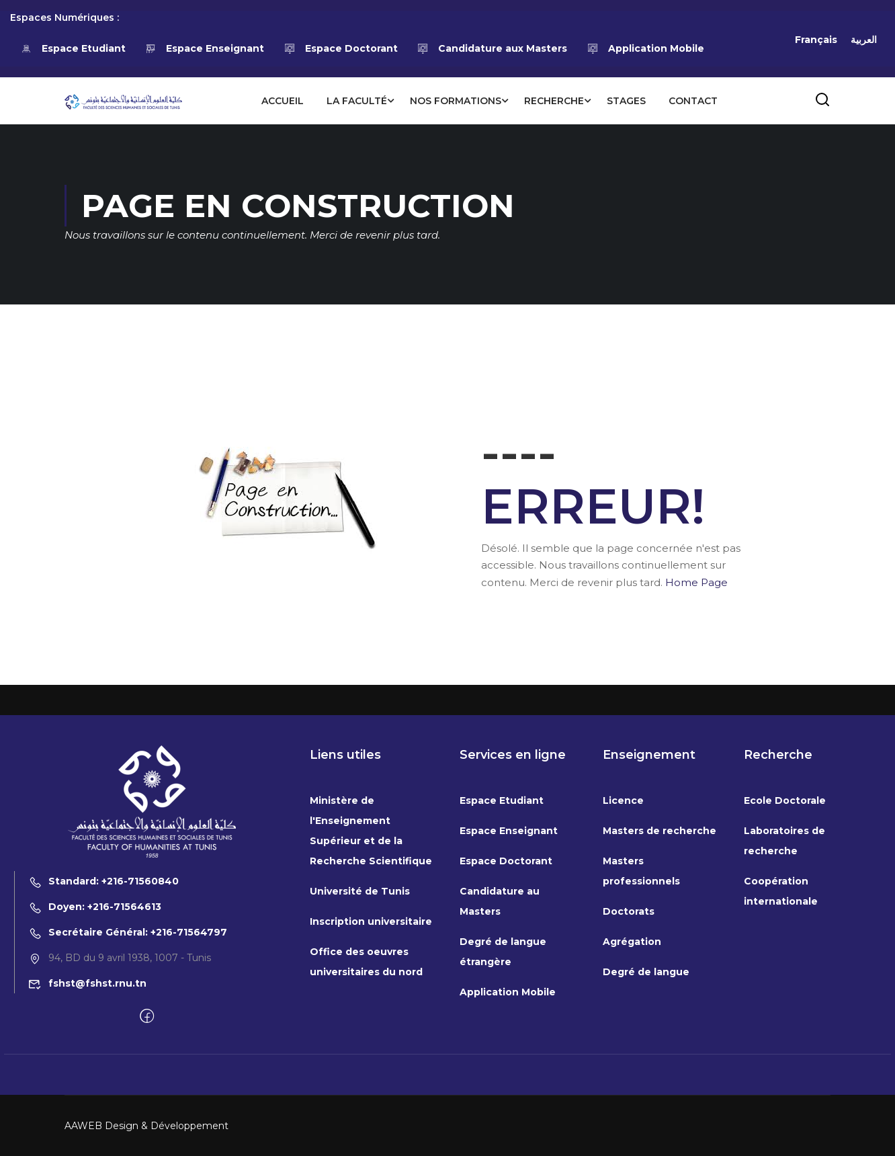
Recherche (554, 101)
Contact (693, 101)
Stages (626, 101)
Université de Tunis (360, 1015)
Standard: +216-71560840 (103, 1005)
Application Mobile (645, 48)
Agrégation (632, 1066)
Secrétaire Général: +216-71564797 (127, 1056)
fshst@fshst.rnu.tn (87, 1108)
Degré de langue (646, 1096)
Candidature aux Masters (492, 48)
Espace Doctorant (341, 48)
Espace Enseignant (205, 48)
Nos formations (455, 101)
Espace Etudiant (73, 48)
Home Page (696, 582)
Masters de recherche (659, 955)
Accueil (282, 101)
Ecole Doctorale (785, 925)
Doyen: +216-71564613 (94, 1031)
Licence (623, 925)
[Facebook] (147, 1141)
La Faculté (357, 101)
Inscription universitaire (371, 1046)
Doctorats (628, 1036)
